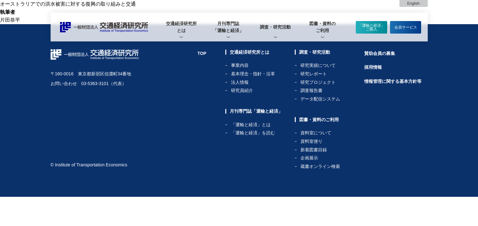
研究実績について (318, 65)
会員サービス (405, 27)
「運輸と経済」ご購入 (371, 27)
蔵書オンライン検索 (320, 166)
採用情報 (373, 67)
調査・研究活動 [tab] (275, 27)
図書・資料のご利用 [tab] (322, 27)
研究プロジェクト (318, 82)
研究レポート (313, 74)
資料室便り (311, 141)
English (413, 3)
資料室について (315, 133)
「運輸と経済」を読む (253, 133)
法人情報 (240, 82)
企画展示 (309, 158)
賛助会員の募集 (379, 53)
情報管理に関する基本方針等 (392, 81)
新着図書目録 (313, 150)
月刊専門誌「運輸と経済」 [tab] (228, 27)
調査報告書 (311, 90)
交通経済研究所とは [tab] (181, 27)
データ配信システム (320, 99)
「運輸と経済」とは (251, 124)
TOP (201, 53)
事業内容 (240, 65)
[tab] (181, 27)
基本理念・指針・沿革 (253, 74)
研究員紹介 (242, 90)
